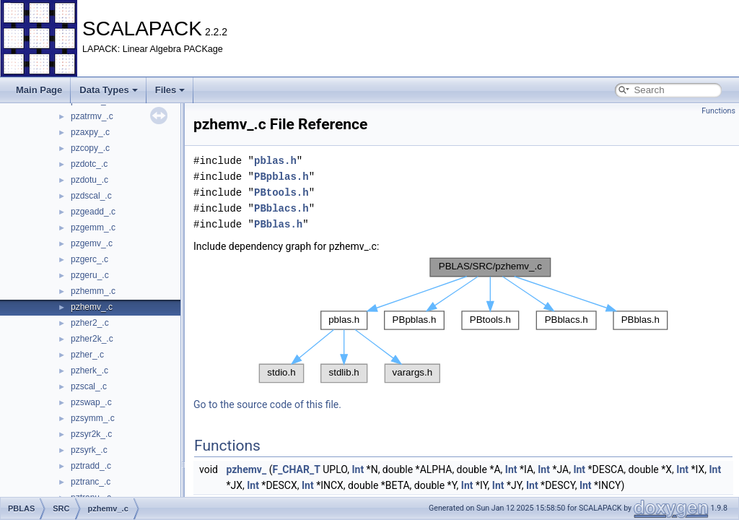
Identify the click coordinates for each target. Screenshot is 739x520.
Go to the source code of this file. (267, 404)
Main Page (39, 89)
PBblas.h (278, 224)
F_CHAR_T (296, 469)
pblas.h (275, 161)
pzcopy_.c (90, 148)
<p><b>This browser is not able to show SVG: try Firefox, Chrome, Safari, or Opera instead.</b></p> (463, 320)
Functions (718, 111)
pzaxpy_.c (90, 132)
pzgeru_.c (90, 275)
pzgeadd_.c (93, 212)
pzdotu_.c (89, 180)
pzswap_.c (91, 402)
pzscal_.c (89, 386)
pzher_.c (87, 355)
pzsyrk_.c (89, 450)
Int (357, 469)
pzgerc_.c (89, 259)
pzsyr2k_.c (91, 434)
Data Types (108, 89)
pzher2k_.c (92, 339)
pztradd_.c (91, 466)
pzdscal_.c (91, 196)
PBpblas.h (281, 176)
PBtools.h (281, 192)
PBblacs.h (281, 208)
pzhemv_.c (92, 307)
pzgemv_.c (92, 243)
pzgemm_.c (93, 227)
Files (170, 89)
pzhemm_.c (93, 291)
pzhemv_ (246, 469)
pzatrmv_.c (92, 116)
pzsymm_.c (93, 418)
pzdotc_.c (89, 164)
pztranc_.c (90, 482)
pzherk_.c (89, 370)
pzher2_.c (90, 323)
